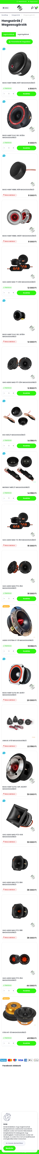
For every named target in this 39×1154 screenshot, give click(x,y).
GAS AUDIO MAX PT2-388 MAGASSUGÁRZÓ (12, 931)
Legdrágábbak (23, 34)
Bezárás (9, 1148)
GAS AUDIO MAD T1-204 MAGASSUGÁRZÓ (18, 282)
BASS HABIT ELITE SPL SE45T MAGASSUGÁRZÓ (13, 694)
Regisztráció (33, 1)
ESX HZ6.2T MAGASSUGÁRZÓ (13, 435)
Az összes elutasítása (14, 1143)
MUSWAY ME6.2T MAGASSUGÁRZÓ (16, 487)
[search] (32, 8)
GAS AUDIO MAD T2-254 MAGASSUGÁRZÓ (19, 540)
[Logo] (20, 8)
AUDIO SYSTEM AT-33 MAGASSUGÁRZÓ (17, 640)
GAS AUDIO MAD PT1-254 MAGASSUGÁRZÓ (19, 382)
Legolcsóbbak (8, 34)
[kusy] (8, 93)
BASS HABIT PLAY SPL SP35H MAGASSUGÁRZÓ (13, 335)
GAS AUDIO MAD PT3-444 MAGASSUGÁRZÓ (12, 836)
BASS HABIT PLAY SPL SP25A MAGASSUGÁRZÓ (13, 136)
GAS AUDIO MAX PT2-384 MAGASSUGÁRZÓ (12, 883)
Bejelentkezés (23, 1)
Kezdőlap (5, 15)
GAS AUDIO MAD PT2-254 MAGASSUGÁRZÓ (12, 587)
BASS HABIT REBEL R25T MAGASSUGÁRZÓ (18, 83)
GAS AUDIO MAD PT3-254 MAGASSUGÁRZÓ (12, 979)
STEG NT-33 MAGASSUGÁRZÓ (14, 1032)
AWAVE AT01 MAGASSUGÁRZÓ (14, 741)
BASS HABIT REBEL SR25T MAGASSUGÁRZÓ (19, 236)
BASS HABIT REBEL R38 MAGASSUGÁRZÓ (18, 190)
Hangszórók (16, 15)
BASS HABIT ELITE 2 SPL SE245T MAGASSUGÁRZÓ (14, 788)
